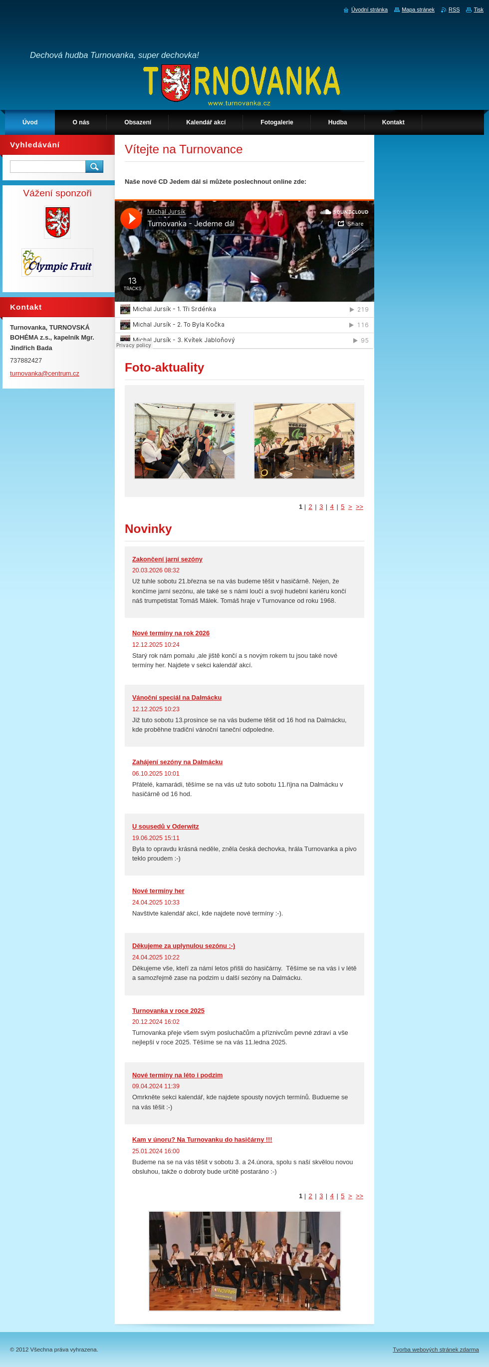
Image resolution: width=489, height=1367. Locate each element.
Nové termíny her (158, 891)
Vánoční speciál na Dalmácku (177, 697)
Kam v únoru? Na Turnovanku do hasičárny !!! (202, 1139)
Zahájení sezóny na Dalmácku (177, 762)
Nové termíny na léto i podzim (177, 1075)
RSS (454, 9)
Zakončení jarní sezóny (167, 559)
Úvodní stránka (369, 9)
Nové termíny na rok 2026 (171, 633)
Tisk (479, 9)
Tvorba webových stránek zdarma (436, 1350)
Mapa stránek (418, 9)
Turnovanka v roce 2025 (168, 1010)
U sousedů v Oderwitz (165, 826)
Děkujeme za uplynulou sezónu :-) (183, 945)
